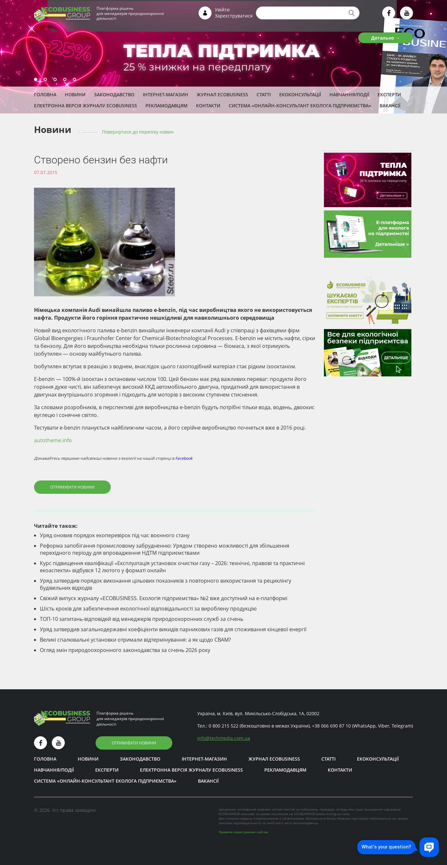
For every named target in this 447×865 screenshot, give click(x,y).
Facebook (183, 458)
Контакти (208, 105)
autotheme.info (53, 440)
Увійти (222, 9)
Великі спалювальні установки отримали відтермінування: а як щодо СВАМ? (135, 639)
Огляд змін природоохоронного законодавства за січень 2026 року (125, 650)
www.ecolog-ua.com (332, 814)
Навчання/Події (349, 94)
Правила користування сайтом (243, 832)
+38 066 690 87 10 (331, 726)
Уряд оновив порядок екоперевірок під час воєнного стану (114, 535)
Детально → (385, 38)
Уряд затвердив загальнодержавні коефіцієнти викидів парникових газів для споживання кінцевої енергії (173, 629)
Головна (45, 94)
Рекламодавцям (166, 105)
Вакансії (390, 105)
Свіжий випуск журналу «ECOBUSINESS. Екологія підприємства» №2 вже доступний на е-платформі (163, 598)
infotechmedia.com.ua (223, 738)
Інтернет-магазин (165, 94)
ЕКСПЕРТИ (389, 94)
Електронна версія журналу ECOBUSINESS (85, 105)
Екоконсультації (300, 94)
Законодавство (114, 94)
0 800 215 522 (223, 726)
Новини (75, 94)
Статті (264, 94)
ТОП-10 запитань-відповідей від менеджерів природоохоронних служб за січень (141, 618)
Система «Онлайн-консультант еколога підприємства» (300, 105)
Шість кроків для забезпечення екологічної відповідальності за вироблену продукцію (148, 608)
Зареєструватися (234, 16)
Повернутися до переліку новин (138, 132)
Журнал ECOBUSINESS (222, 94)
